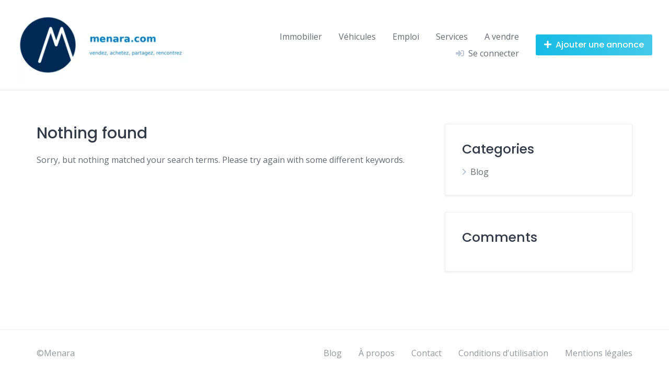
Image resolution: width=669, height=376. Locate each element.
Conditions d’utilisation (503, 353)
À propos (377, 353)
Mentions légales (598, 353)
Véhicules (357, 36)
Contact (426, 353)
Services (452, 36)
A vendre (502, 36)
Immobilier (301, 36)
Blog (479, 172)
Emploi (406, 36)
